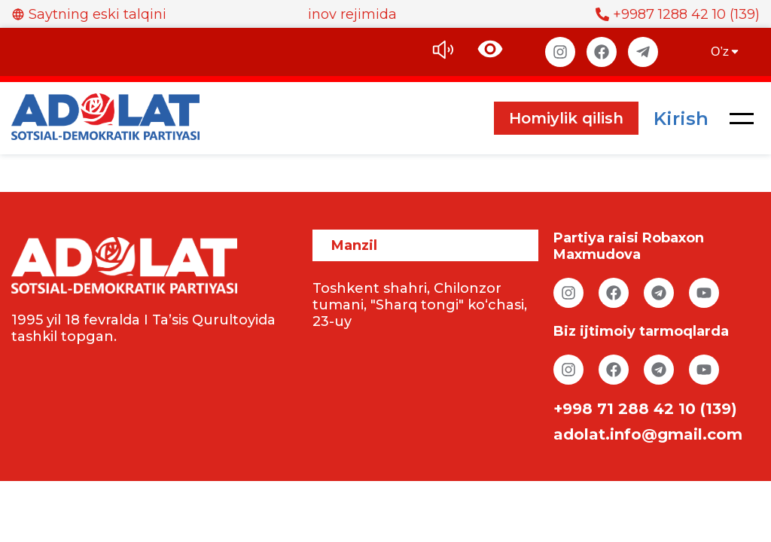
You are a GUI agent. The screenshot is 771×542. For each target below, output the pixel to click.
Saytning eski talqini (88, 14)
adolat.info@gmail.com (647, 434)
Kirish (681, 118)
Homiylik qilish (566, 118)
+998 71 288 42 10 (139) (645, 409)
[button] (742, 118)
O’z (726, 51)
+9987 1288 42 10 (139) (678, 14)
